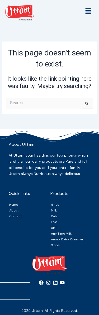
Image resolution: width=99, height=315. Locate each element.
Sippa (55, 245)
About (13, 210)
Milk (54, 210)
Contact (15, 216)
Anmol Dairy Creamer (67, 239)
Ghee (55, 205)
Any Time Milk (61, 233)
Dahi (54, 216)
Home (13, 205)
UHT (54, 228)
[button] (88, 12)
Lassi (54, 222)
